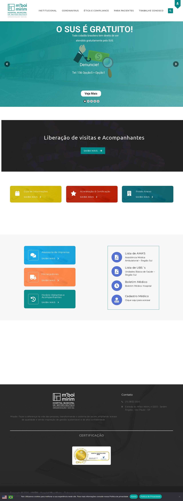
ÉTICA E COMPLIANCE (96, 10)
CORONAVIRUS (70, 10)
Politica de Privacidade (150, 496)
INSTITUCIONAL (48, 10)
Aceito (134, 496)
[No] (179, 496)
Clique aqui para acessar (137, 300)
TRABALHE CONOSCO (151, 10)
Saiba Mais (32, 197)
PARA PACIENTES (124, 10)
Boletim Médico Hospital (138, 286)
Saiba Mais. (85, 151)
